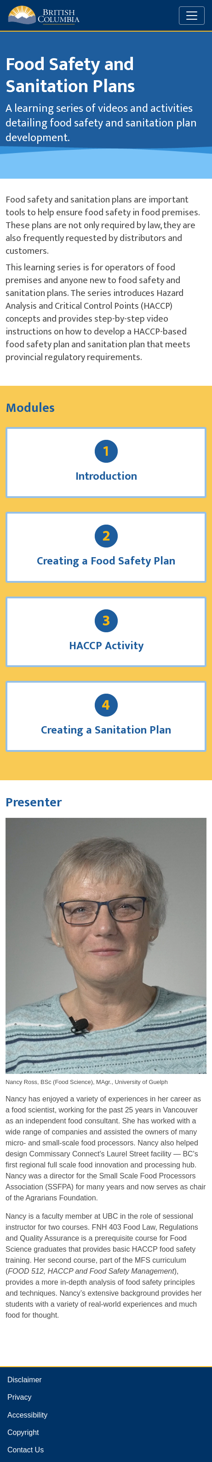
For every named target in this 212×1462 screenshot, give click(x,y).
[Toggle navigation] (192, 15)
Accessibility (27, 1415)
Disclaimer (24, 1380)
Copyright (23, 1432)
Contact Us (25, 1450)
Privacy (19, 1397)
